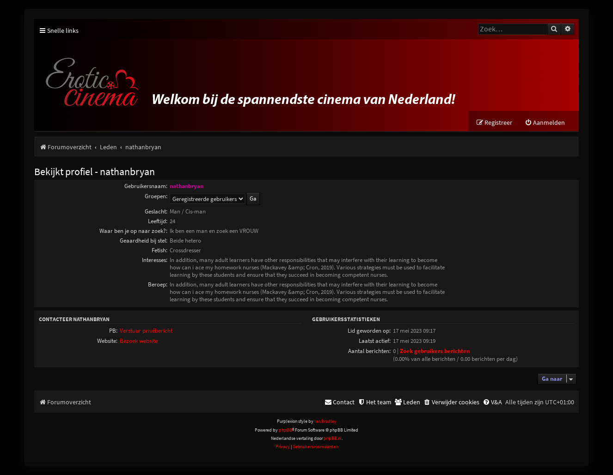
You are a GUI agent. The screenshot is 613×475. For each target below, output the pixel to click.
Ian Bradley (325, 421)
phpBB (285, 430)
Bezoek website (139, 341)
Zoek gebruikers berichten (435, 351)
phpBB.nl (333, 438)
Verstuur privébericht (146, 331)
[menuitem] (545, 123)
